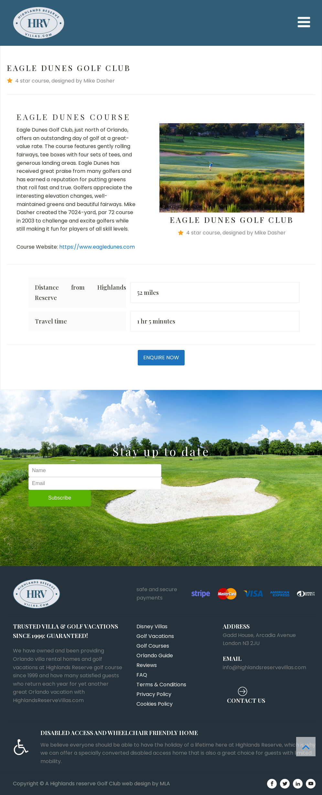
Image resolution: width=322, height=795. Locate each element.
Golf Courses (152, 646)
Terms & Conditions (161, 684)
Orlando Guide (154, 655)
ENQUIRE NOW (161, 357)
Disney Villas (151, 626)
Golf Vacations (155, 636)
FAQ (141, 675)
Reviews (146, 665)
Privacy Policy (153, 694)
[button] (161, 81)
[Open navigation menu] (304, 22)
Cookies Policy (154, 704)
